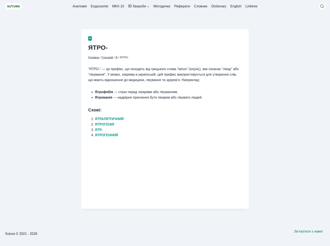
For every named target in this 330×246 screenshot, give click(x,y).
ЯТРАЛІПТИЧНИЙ (109, 119)
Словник (200, 6)
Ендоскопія (99, 6)
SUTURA (13, 6)
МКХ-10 (118, 6)
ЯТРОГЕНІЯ (104, 124)
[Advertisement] (165, 170)
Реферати (182, 6)
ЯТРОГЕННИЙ (106, 135)
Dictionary (218, 6)
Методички (161, 6)
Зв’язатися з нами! (308, 231)
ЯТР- (99, 130)
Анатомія (80, 6)
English (235, 6)
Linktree (251, 6)
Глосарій (107, 57)
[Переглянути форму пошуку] (322, 6)
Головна (93, 57)
